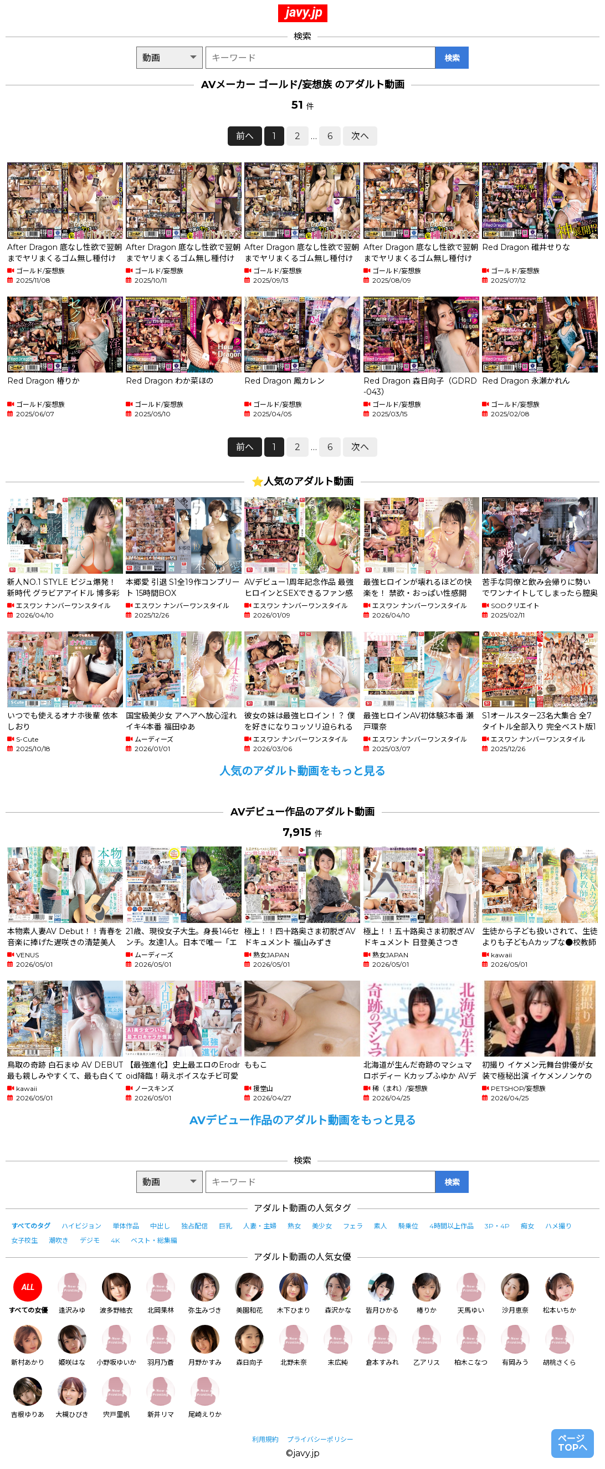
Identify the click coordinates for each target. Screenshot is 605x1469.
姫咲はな (72, 1345)
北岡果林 (160, 1293)
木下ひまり (293, 1293)
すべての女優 (28, 1293)
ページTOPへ (572, 1443)
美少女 (322, 1226)
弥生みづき (205, 1293)
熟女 (294, 1226)
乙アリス (426, 1345)
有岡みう (515, 1345)
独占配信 (194, 1226)
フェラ (353, 1226)
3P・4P (497, 1226)
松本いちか (559, 1293)
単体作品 (125, 1226)
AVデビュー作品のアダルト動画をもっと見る (302, 1120)
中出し (160, 1226)
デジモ (90, 1240)
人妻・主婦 (259, 1226)
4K (115, 1240)
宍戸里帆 (116, 1398)
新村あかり (27, 1345)
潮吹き (59, 1240)
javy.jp (304, 12)
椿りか (426, 1293)
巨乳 (225, 1226)
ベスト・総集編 (154, 1240)
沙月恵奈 (515, 1293)
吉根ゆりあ (27, 1398)
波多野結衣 (116, 1293)
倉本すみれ (382, 1345)
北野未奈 (293, 1345)
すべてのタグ (30, 1226)
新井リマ (160, 1398)
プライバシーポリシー (320, 1439)
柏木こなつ (471, 1345)
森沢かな (338, 1293)
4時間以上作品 (451, 1226)
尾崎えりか (205, 1398)
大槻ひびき (72, 1398)
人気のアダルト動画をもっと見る (302, 771)
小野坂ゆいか (116, 1345)
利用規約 (265, 1439)
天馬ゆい (471, 1293)
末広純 (338, 1345)
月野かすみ (205, 1345)
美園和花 (249, 1293)
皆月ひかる (382, 1293)
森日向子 (249, 1345)
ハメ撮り (558, 1226)
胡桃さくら (559, 1345)
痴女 (527, 1226)
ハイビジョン (81, 1226)
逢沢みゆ (72, 1293)
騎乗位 (408, 1226)
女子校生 (24, 1240)
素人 (380, 1226)
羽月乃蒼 (160, 1345)
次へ (360, 136)
